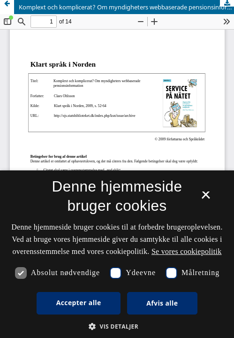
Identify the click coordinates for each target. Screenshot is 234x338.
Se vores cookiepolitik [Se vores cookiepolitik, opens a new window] (186, 251)
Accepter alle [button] (78, 302)
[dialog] (117, 254)
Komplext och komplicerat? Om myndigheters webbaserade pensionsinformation (126, 7)
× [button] (205, 198)
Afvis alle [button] (162, 303)
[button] (117, 326)
